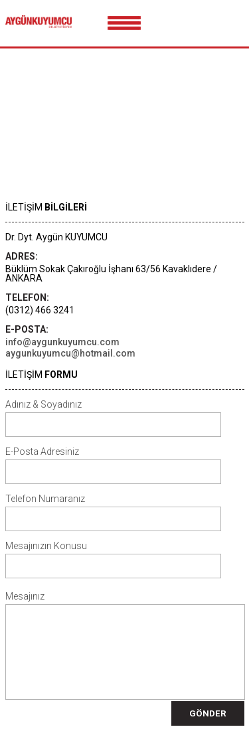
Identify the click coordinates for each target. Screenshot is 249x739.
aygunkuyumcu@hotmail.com (70, 353)
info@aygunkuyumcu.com (62, 342)
